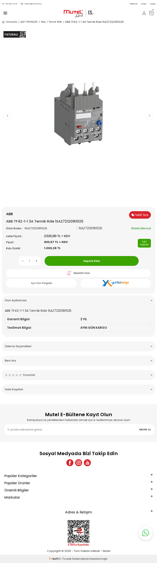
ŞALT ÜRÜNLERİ (29, 21)
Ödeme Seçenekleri (78, 346)
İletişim (144, 4)
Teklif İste (139, 215)
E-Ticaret (65, 559)
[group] (78, 113)
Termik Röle (55, 21)
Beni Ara (78, 360)
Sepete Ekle (91, 261)
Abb (43, 21)
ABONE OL (145, 429)
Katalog (152, 4)
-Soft (54, 559)
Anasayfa (9, 22)
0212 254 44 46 (9, 4)
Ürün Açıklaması (78, 300)
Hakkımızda (134, 4)
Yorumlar (78, 375)
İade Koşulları (78, 389)
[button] (78, 199)
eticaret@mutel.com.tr (31, 4)
